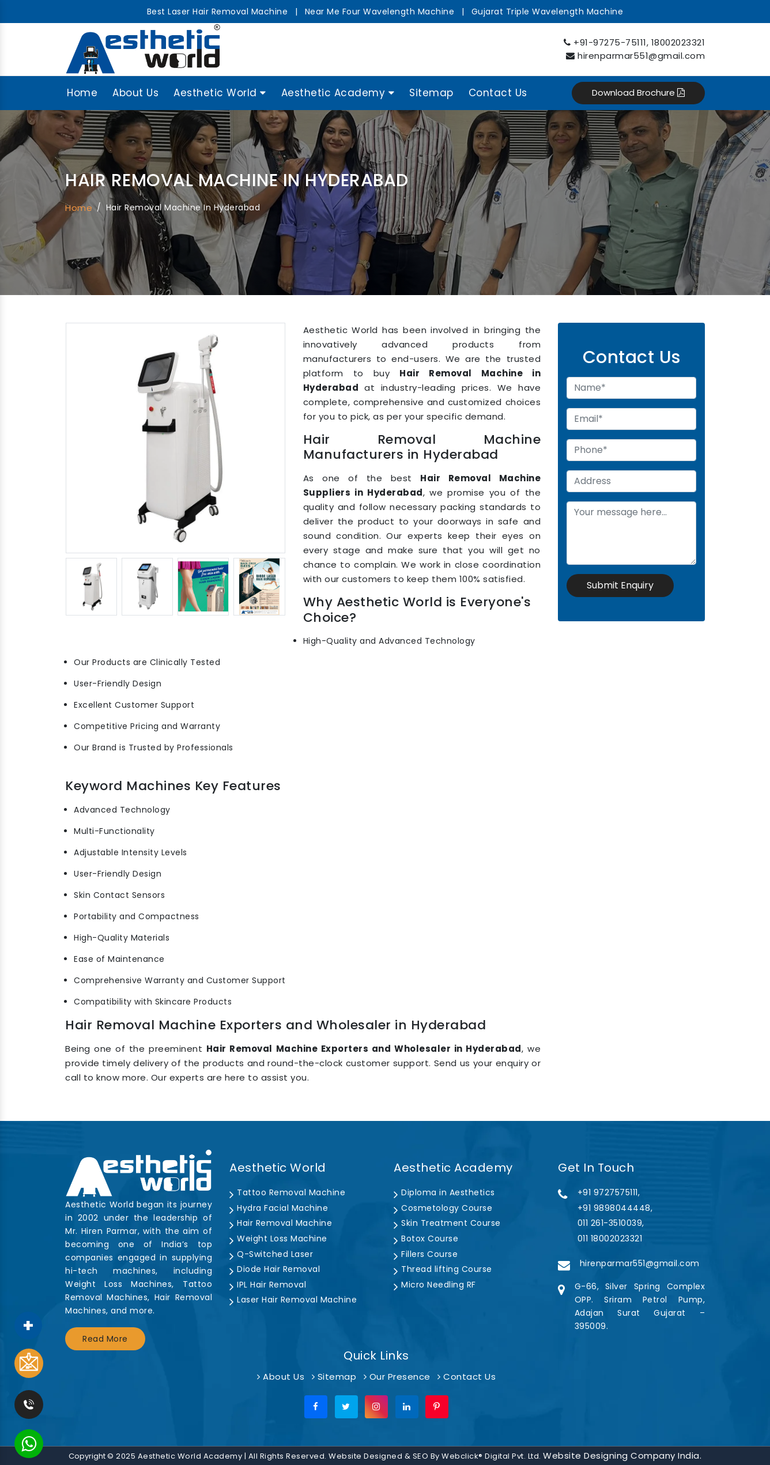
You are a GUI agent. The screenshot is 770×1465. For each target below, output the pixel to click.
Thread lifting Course (443, 1269)
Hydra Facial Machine (278, 1208)
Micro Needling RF (435, 1284)
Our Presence (397, 1376)
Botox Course (426, 1238)
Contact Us (498, 93)
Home (82, 93)
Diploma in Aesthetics (444, 1192)
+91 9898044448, (615, 1208)
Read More (105, 1339)
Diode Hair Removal (274, 1269)
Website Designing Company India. (622, 1455)
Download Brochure (638, 92)
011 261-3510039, (611, 1223)
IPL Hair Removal (267, 1284)
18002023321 (678, 42)
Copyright (87, 1456)
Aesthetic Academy (338, 93)
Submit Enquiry (620, 585)
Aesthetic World (219, 93)
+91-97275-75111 (610, 42)
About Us (135, 93)
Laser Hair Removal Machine (293, 1299)
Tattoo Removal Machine (287, 1192)
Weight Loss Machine (278, 1238)
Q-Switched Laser (271, 1254)
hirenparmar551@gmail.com (641, 56)
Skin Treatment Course (447, 1223)
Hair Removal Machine (280, 1223)
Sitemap (431, 93)
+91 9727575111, (609, 1192)
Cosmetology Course (443, 1208)
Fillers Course (426, 1254)
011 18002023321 (610, 1238)
